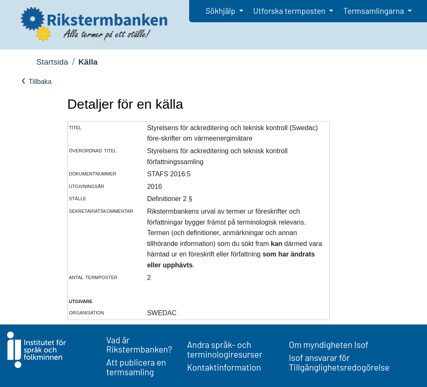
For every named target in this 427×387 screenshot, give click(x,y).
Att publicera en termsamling (136, 367)
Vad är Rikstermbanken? (139, 345)
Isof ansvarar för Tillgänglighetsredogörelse (339, 362)
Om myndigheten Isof (328, 344)
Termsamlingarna (374, 11)
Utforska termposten (290, 11)
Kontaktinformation (224, 367)
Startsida (52, 62)
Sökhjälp (221, 11)
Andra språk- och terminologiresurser (224, 349)
